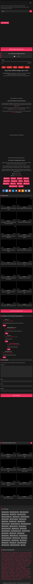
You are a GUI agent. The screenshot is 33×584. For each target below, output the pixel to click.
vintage (21, 186)
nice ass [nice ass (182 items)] (5, 515)
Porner (16, 552)
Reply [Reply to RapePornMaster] (6, 333)
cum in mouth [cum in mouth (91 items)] (14, 501)
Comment (2, 364)
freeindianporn (22, 549)
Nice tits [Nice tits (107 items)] (13, 515)
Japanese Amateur (5, 549)
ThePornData (19, 545)
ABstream (27, 67)
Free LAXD (12, 549)
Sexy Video (22, 541)
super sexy (13, 112)
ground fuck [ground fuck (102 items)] (14, 508)
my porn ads (28, 560)
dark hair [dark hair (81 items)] (5, 503)
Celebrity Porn (19, 556)
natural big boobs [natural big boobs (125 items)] (16, 512)
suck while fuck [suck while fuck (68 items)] (22, 524)
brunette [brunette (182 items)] (16, 498)
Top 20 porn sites (18, 544)
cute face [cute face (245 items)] (23, 501)
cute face (26, 178)
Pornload (20, 552)
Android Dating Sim (13, 554)
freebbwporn (18, 550)
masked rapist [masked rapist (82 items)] (6, 512)
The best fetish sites (10, 544)
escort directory (22, 560)
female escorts (9, 560)
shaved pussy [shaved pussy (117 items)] (6, 522)
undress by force (13, 186)
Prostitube (19, 561)
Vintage (13, 178)
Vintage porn (13, 537)
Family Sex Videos (19, 553)
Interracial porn (25, 550)
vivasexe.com (7, 537)
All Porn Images (26, 552)
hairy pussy (14, 180)
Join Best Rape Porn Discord (16, 571)
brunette (20, 178)
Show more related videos (16, 310)
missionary (6, 183)
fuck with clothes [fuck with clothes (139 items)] (26, 505)
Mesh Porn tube (16, 534)
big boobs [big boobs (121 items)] (6, 496)
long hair (26, 180)
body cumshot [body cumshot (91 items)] (22, 496)
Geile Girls (3, 558)
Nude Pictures (16, 558)
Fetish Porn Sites (11, 548)
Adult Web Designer (10, 541)
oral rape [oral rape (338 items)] (21, 515)
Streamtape (9, 67)
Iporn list (25, 545)
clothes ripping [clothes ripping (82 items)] (25, 498)
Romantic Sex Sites (26, 556)
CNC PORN (3, 561)
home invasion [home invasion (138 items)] (6, 510)
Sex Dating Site (27, 553)
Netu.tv (4, 67)
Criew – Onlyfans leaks (18, 546)
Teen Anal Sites (19, 538)
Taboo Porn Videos (5, 557)
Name (2, 379)
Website (2, 388)
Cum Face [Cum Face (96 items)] (5, 501)
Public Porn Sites (4, 556)
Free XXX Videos (20, 537)
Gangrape (6, 178)
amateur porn (22, 558)
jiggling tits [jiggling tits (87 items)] (16, 510)
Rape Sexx (14, 545)
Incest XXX (12, 553)
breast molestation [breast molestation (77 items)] (7, 498)
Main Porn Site (4, 548)
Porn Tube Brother (24, 534)
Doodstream (21, 67)
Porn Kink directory (5, 553)
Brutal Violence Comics (6, 545)
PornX (7, 552)
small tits (20, 183)
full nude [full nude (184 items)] (5, 508)
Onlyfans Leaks (7, 542)
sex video (13, 542)
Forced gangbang (25, 542)
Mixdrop (15, 67)
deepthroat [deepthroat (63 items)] (13, 503)
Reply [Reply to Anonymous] (4, 357)
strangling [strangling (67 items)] (5, 524)
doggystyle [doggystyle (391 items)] (22, 503)
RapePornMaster (12, 343)
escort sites (15, 560)
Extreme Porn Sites (26, 544)
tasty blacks (18, 542)
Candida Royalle (16, 109)
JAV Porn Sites (12, 556)
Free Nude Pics (5, 538)
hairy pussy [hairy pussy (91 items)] (23, 508)
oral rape (13, 183)
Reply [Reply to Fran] (6, 341)
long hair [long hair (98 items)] (23, 510)
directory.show (9, 534)
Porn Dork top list (19, 548)
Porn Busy (9, 561)
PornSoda (12, 552)
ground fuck (6, 180)
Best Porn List (9, 558)
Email (2, 383)
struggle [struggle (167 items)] (13, 524)
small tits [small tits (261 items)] (23, 522)
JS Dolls (6, 546)
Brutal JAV (17, 541)
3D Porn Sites (25, 538)
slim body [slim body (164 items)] (15, 522)
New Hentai (26, 548)
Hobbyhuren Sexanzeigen (15, 557)
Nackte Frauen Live (25, 557)
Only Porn (10, 546)
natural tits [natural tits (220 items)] (26, 512)
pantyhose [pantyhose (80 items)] (5, 517)
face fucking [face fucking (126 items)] (6, 505)
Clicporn (30, 534)
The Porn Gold (26, 546)
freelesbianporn (4, 550)
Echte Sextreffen (4, 554)
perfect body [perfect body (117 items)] (14, 517)
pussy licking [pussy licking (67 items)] (24, 517)
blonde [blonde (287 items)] (13, 496)
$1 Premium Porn (27, 537)
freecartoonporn (11, 550)
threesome (26, 183)
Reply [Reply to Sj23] (4, 325)
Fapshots (14, 561)
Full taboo (3, 534)
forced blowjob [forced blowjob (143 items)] (15, 505)
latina (20, 180)
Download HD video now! (16, 49)
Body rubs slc (12, 538)
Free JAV (17, 549)
